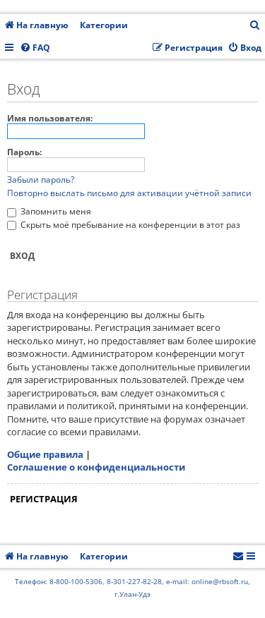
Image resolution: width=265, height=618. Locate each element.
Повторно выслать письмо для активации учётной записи (129, 193)
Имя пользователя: (50, 118)
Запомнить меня (49, 211)
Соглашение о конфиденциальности (96, 467)
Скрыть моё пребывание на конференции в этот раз (123, 225)
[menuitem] (255, 25)
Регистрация (44, 498)
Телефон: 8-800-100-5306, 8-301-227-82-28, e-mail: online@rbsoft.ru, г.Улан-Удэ (132, 587)
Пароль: (24, 152)
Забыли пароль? (40, 179)
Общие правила (45, 454)
